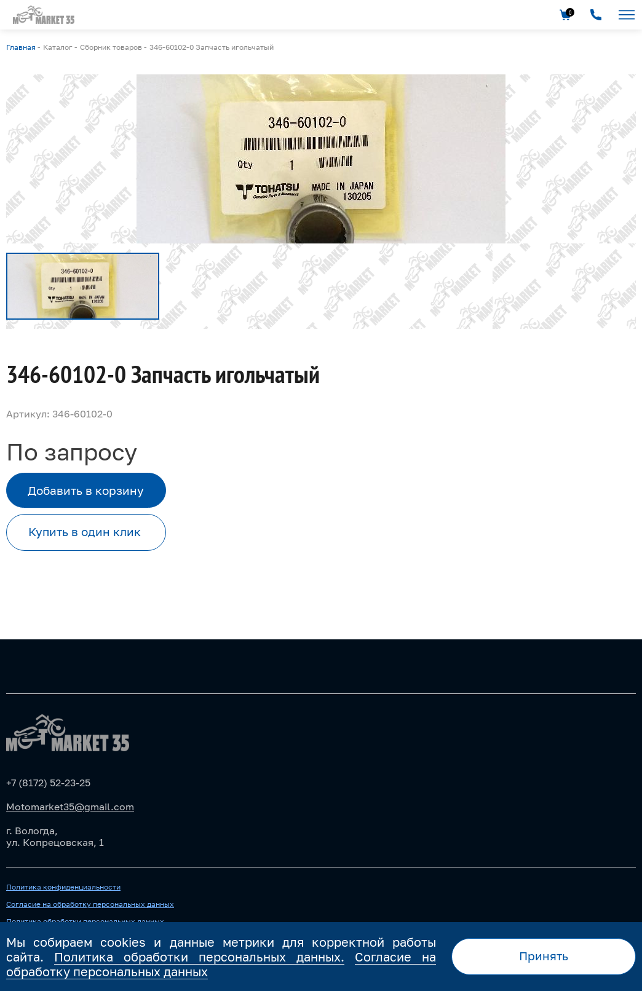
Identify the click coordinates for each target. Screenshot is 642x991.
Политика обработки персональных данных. (199, 956)
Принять (543, 956)
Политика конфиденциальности (63, 887)
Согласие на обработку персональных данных (90, 904)
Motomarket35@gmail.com (70, 806)
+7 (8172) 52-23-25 (48, 782)
